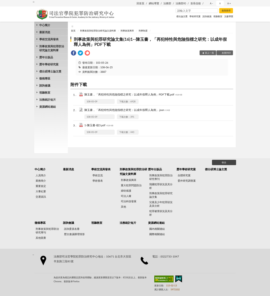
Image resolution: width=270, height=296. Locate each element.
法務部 (167, 3)
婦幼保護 (126, 190)
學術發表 (97, 180)
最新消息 (44, 32)
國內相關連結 (157, 228)
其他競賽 (41, 237)
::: (33, 1)
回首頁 (140, 3)
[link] (73, 53)
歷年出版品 (46, 57)
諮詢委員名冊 (72, 228)
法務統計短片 (47, 99)
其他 (123, 206)
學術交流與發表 (49, 39)
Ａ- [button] (211, 3)
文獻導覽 (228, 16)
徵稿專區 (44, 78)
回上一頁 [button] (209, 52)
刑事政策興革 (127, 30)
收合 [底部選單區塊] (224, 162)
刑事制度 (143, 30)
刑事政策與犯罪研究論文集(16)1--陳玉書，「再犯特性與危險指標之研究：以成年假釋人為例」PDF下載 (150, 42)
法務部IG (181, 3)
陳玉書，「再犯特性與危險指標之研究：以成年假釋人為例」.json (127, 110)
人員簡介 (41, 175)
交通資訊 (41, 196)
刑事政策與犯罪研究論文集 (161, 195)
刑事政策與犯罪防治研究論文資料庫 (51, 48)
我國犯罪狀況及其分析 (161, 186)
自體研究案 (184, 175)
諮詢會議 (206, 16)
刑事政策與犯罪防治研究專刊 (161, 177)
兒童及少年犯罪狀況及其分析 (161, 204)
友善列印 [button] (226, 52)
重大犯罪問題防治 (131, 185)
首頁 (73, 30)
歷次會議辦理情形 (74, 234)
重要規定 (41, 185)
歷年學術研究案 (49, 64)
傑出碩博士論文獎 (50, 71)
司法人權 (126, 195)
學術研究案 (195, 16)
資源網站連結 (47, 106)
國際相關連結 (157, 234)
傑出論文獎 (182, 16)
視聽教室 (217, 16)
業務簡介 (41, 180)
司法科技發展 (128, 201)
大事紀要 (41, 191)
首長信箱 (195, 3)
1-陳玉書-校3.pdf (98, 125)
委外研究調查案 (187, 180)
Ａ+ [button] (229, 3)
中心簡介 (44, 25)
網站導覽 (154, 3)
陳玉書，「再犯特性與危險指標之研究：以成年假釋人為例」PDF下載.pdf (133, 95)
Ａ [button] (220, 3)
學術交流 (97, 175)
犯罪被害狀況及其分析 (161, 212)
